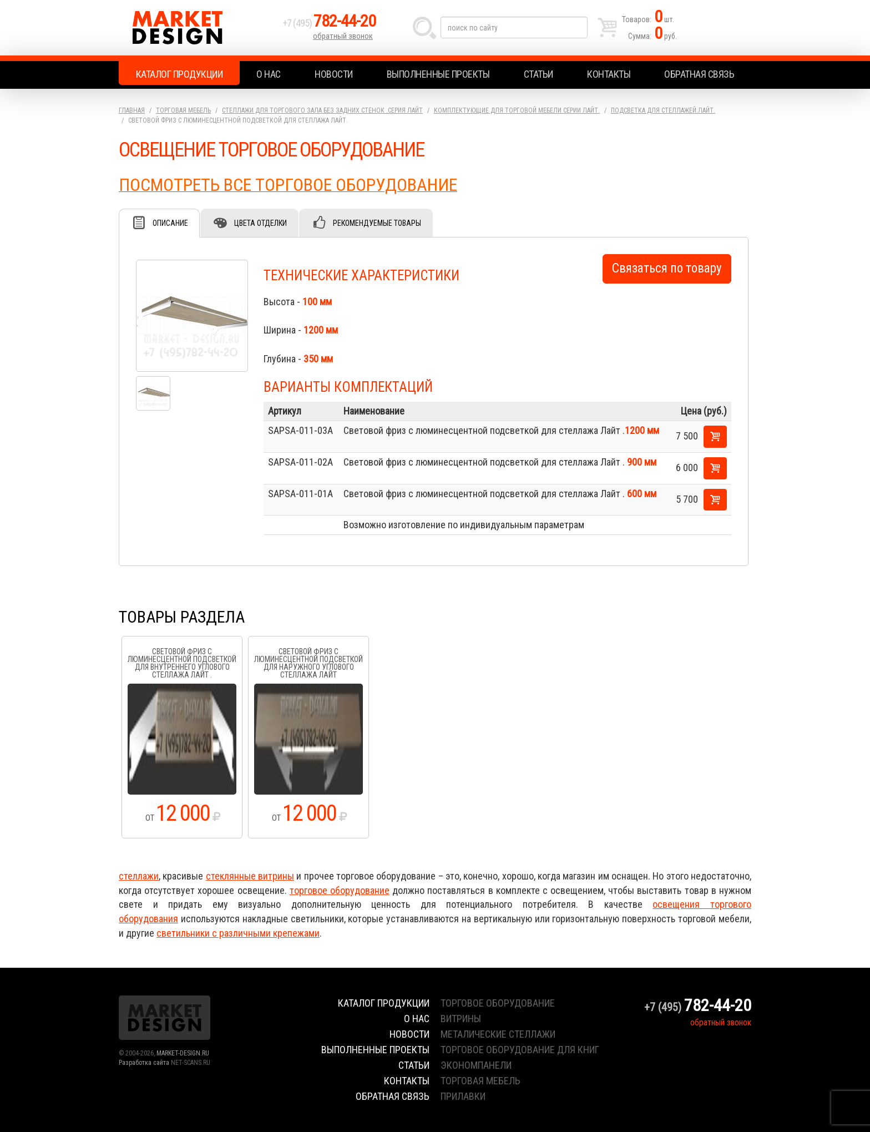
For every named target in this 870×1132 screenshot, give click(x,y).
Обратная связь (699, 74)
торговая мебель (480, 1080)
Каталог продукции (179, 74)
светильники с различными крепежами (238, 933)
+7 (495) (329, 23)
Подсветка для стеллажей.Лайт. (663, 110)
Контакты (608, 74)
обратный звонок (343, 36)
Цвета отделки (260, 223)
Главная (132, 110)
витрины (461, 1018)
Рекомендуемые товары (377, 223)
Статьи (538, 74)
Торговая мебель (183, 110)
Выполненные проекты (438, 74)
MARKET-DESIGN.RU (182, 1053)
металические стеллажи (498, 1034)
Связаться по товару (667, 268)
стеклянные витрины (250, 876)
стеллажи (139, 876)
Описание (170, 223)
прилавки (463, 1096)
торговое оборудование (340, 890)
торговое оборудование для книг (520, 1049)
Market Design (198, 27)
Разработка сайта (144, 1063)
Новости (334, 74)
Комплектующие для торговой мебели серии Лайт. (517, 110)
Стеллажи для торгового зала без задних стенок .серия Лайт (322, 110)
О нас (268, 74)
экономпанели (476, 1065)
